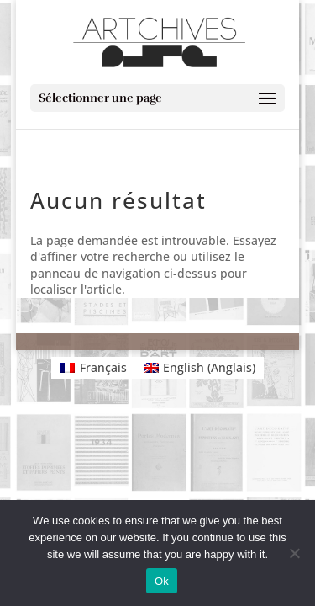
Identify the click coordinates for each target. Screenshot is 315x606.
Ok (162, 581)
